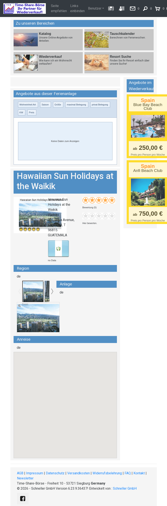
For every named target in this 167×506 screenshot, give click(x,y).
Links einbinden (77, 8)
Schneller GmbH (125, 488)
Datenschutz (55, 473)
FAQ (128, 473)
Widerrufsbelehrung (107, 473)
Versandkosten (78, 473)
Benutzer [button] (94, 8)
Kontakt (139, 473)
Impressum (34, 473)
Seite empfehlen (59, 8)
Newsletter (25, 478)
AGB (20, 473)
